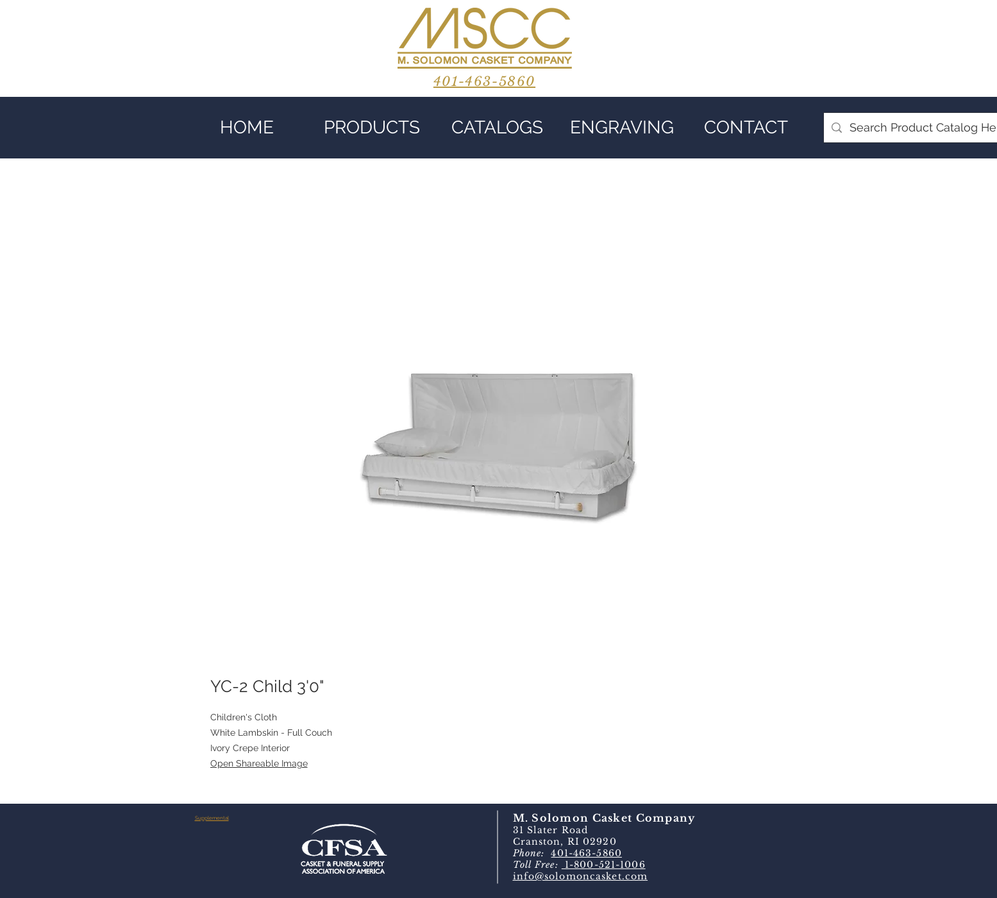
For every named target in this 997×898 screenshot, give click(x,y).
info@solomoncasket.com (580, 876)
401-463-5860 (586, 853)
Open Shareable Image (259, 763)
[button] (372, 127)
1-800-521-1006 (604, 864)
